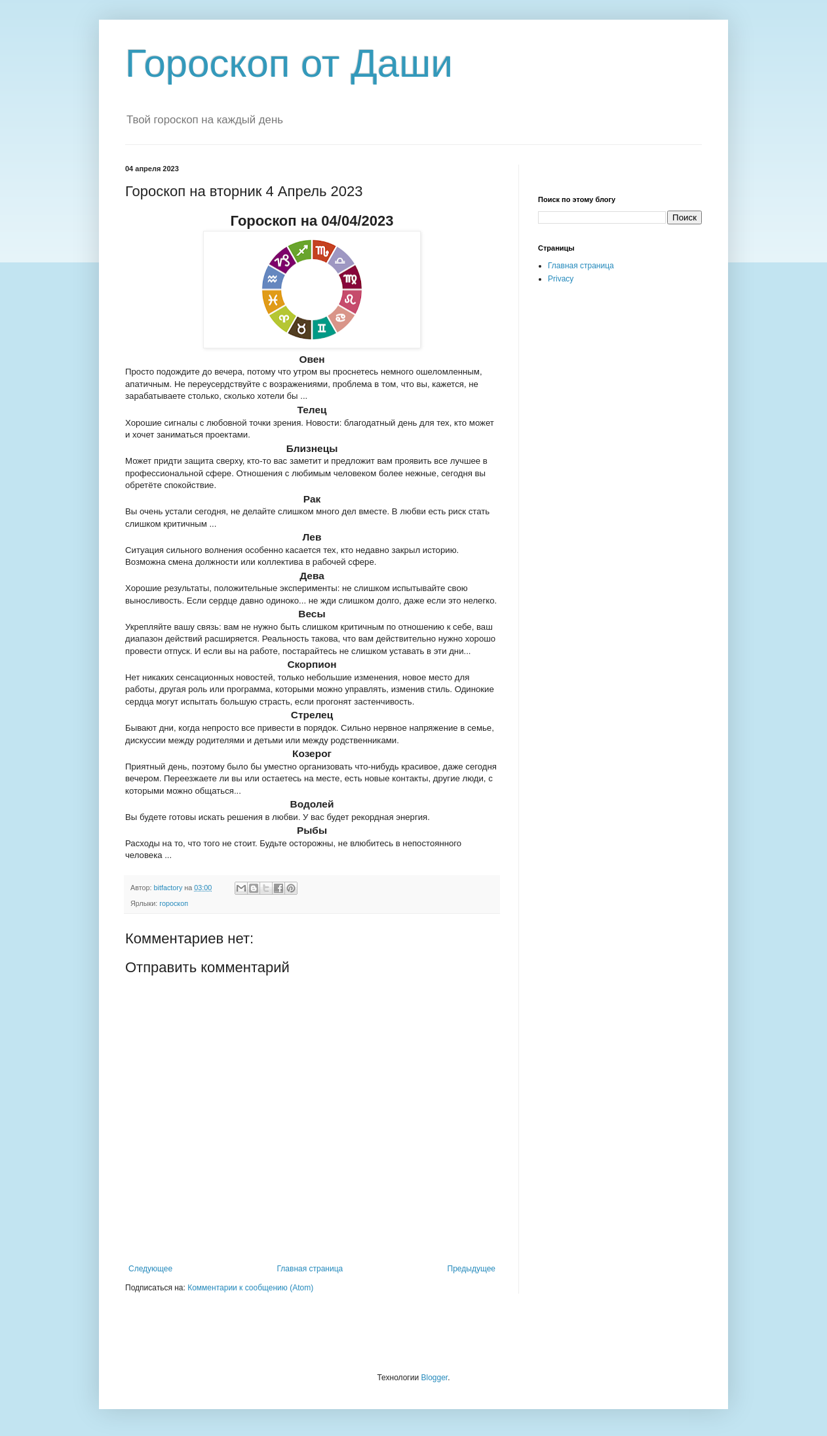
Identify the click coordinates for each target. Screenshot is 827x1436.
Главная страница (310, 1268)
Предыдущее (471, 1268)
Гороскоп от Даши (289, 63)
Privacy (560, 278)
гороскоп (173, 903)
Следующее (150, 1268)
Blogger (434, 1377)
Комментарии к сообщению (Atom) (250, 1287)
